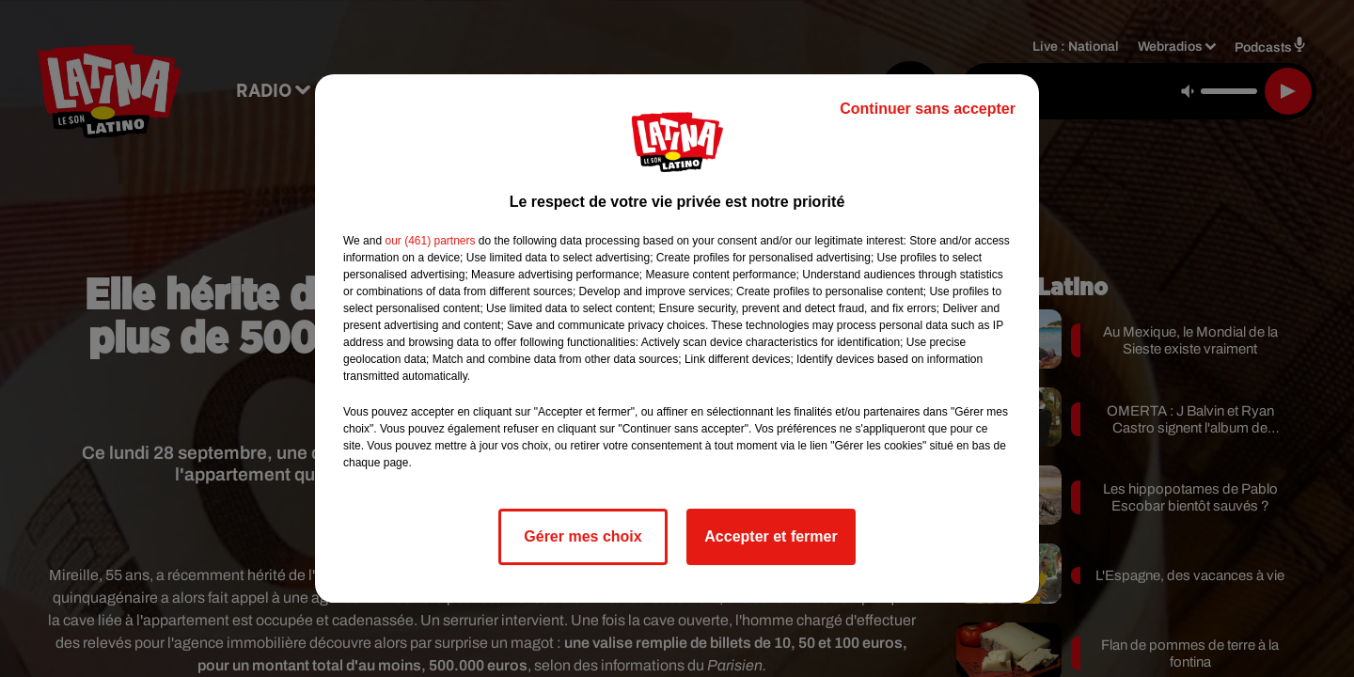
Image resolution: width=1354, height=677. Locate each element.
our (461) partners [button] (430, 240)
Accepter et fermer (770, 536)
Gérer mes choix (582, 536)
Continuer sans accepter (928, 109)
